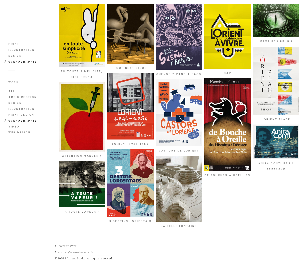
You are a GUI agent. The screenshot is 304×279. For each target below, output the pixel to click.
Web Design (19, 132)
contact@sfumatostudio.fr (75, 252)
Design (15, 55)
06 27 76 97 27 (67, 246)
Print (13, 44)
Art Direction (22, 97)
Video (14, 126)
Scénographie (22, 61)
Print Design (21, 114)
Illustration (21, 49)
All (11, 91)
